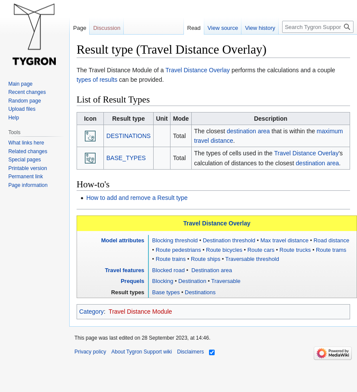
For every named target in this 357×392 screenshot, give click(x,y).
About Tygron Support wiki (141, 352)
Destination (192, 281)
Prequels (133, 281)
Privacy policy (90, 352)
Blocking (163, 281)
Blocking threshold (175, 240)
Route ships (205, 259)
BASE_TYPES (126, 157)
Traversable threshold (252, 259)
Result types (128, 292)
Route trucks (295, 250)
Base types (166, 292)
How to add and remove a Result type (136, 197)
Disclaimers (190, 352)
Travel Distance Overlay (197, 70)
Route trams (331, 250)
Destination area (211, 270)
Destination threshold (229, 240)
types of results (97, 79)
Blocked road (168, 270)
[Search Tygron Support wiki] (318, 27)
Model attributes (123, 240)
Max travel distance (285, 240)
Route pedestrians (178, 250)
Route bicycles (224, 250)
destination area (248, 131)
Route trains (171, 259)
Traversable (226, 281)
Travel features (124, 270)
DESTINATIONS (128, 135)
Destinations (200, 292)
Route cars (261, 250)
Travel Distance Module (140, 311)
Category (91, 311)
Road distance (332, 240)
